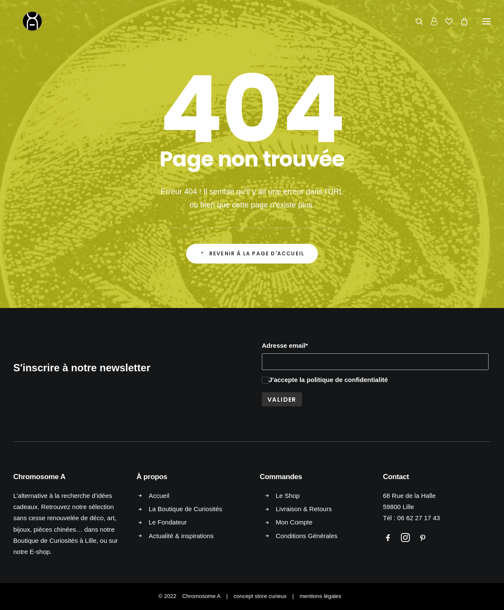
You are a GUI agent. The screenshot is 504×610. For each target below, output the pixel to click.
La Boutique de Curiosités (185, 508)
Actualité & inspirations (181, 535)
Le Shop (288, 495)
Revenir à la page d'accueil (252, 253)
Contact (396, 477)
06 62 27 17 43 (418, 517)
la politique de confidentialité (343, 379)
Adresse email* (285, 345)
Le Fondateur (168, 522)
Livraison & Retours (304, 508)
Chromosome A (201, 596)
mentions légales (320, 596)
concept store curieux (260, 596)
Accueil (159, 495)
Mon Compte (294, 522)
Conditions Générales (307, 535)
